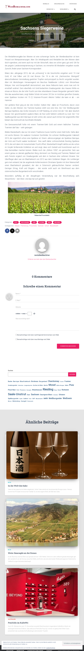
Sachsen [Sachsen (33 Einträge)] (35, 394)
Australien (11, 619)
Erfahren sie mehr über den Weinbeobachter (42, 259)
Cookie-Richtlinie (50, 648)
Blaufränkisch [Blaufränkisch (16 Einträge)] (25, 381)
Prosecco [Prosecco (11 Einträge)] (23, 390)
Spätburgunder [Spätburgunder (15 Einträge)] (13, 398)
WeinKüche (50, 9)
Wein (49, 222)
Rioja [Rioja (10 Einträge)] (55, 390)
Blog (15, 222)
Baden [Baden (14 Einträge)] (10, 381)
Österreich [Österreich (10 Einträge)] (30, 401)
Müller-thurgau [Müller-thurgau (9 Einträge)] (60, 385)
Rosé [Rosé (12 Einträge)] (59, 390)
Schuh (47, 226)
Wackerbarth (54, 226)
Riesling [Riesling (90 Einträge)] (48, 389)
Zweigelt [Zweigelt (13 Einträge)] (23, 401)
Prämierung (24, 226)
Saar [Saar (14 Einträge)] (28, 394)
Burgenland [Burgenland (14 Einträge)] (43, 381)
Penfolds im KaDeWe (18, 622)
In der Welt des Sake (17, 486)
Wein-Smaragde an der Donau (22, 553)
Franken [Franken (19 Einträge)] (67, 381)
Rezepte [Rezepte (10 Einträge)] (29, 390)
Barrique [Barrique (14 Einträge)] (16, 381)
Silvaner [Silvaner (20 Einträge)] (62, 395)
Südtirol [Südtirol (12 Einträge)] (25, 398)
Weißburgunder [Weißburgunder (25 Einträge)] (55, 398)
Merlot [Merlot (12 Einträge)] (46, 385)
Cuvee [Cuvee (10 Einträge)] (62, 381)
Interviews (73, 4)
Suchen (10, 370)
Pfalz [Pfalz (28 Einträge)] (71, 385)
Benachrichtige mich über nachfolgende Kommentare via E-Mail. (38, 335)
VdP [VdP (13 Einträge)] (33, 398)
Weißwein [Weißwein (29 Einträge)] (67, 398)
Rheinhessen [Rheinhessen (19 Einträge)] (37, 390)
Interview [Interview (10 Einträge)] (20, 385)
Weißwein (57, 222)
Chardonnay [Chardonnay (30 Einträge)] (53, 381)
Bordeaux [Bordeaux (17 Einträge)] (34, 381)
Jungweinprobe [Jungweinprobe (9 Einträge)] (28, 385)
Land (34, 222)
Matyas (17, 226)
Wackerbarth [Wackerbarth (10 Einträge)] (39, 398)
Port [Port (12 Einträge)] (18, 390)
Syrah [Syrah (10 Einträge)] (21, 398)
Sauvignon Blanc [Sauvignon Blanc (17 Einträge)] (46, 395)
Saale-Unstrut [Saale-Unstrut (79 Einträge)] (17, 394)
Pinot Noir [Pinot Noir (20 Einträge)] (12, 390)
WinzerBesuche (59, 4)
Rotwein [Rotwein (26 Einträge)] (65, 390)
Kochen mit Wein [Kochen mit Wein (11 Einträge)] (38, 385)
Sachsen (41, 226)
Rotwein (41, 222)
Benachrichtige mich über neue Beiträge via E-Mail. (33, 339)
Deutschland (25, 222)
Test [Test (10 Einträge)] (30, 398)
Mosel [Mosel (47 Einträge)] (52, 384)
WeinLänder (64, 9)
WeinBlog (46, 4)
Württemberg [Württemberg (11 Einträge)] (16, 401)
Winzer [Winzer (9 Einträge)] (10, 401)
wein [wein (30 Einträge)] (45, 398)
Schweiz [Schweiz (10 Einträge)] (55, 394)
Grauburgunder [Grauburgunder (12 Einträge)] (12, 385)
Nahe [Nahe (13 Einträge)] (66, 385)
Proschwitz (33, 226)
